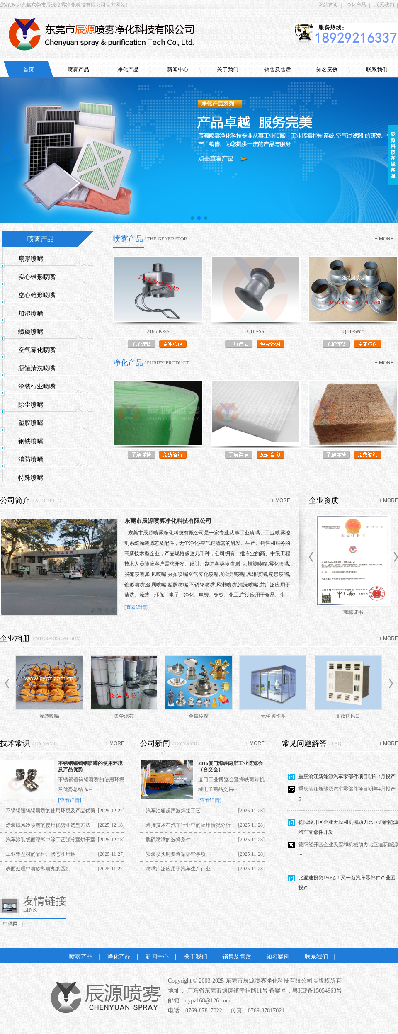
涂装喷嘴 (49, 716)
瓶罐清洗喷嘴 (37, 368)
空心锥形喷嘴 (37, 295)
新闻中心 (178, 69)
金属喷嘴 (199, 716)
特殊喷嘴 (30, 477)
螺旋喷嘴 (30, 331)
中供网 (10, 924)
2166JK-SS (158, 331)
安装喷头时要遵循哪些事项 (176, 854)
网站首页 (328, 5)
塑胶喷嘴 (30, 423)
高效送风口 (347, 716)
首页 (28, 69)
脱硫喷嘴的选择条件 (168, 839)
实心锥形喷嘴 (37, 277)
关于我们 (227, 69)
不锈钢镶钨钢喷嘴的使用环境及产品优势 (50, 810)
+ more (384, 239)
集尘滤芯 (124, 716)
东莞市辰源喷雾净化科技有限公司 (167, 521)
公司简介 (15, 500)
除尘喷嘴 (30, 404)
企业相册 (15, 638)
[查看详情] (136, 607)
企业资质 (324, 500)
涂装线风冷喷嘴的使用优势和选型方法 (48, 825)
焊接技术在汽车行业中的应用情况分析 (188, 825)
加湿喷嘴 (30, 313)
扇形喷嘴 (30, 258)
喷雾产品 (78, 69)
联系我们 (384, 5)
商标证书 (353, 612)
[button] (192, 218)
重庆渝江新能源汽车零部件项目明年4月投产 (347, 780)
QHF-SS (255, 331)
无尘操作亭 (273, 716)
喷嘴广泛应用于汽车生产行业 (178, 868)
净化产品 (356, 5)
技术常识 (15, 743)
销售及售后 (277, 69)
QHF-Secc (353, 331)
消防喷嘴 (30, 459)
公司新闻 (155, 743)
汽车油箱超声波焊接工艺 (173, 810)
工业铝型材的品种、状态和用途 (40, 854)
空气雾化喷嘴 (37, 350)
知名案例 (327, 69)
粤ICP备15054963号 (317, 991)
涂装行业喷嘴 (37, 386)
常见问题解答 (304, 743)
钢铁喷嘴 (30, 441)
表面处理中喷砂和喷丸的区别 (38, 868)
